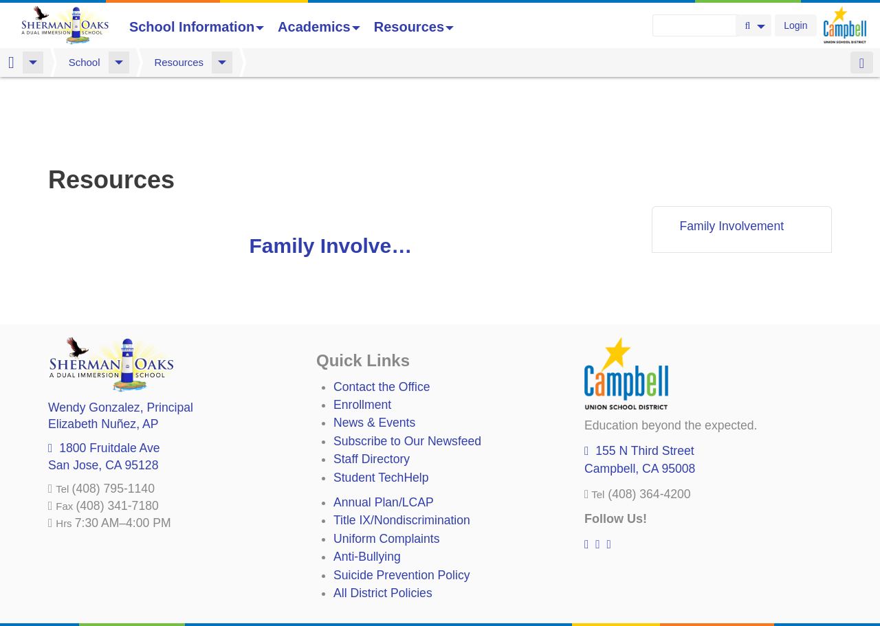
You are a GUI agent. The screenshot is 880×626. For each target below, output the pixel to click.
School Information (196, 26)
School (84, 62)
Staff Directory (371, 387)
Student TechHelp (381, 405)
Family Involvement (339, 173)
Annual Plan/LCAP (383, 430)
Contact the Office (381, 315)
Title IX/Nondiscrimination (401, 448)
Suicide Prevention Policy (401, 503)
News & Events (374, 350)
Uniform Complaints (386, 466)
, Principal (120, 335)
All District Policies (382, 521)
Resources (414, 26)
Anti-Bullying (367, 484)
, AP (103, 352)
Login (795, 25)
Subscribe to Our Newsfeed (407, 369)
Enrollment (362, 332)
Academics (319, 26)
